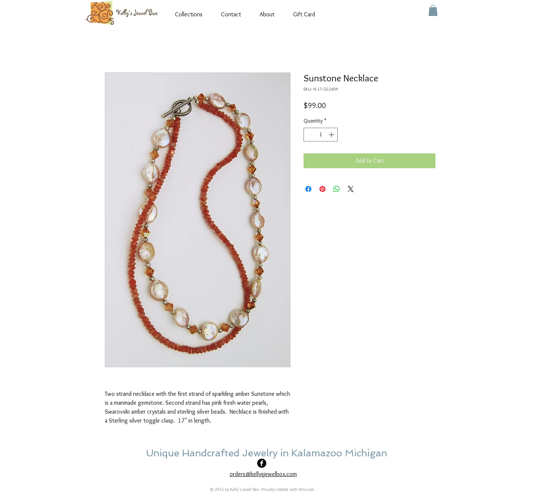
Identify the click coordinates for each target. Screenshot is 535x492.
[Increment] (332, 134)
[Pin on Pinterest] (322, 189)
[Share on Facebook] (308, 189)
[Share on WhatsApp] (336, 189)
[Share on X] (350, 189)
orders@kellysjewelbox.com (263, 474)
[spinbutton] (320, 134)
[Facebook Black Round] (261, 463)
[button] (433, 10)
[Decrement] (309, 134)
